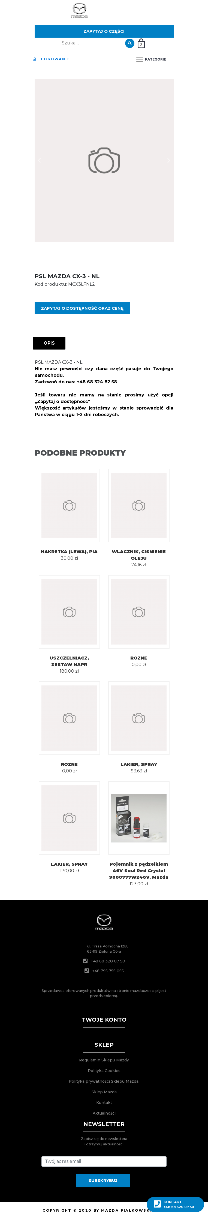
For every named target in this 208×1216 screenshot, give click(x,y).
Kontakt (104, 1102)
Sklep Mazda (104, 1091)
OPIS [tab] (49, 343)
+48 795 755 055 (108, 970)
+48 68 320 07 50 (108, 961)
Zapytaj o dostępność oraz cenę (82, 308)
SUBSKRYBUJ (103, 1180)
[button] (39, 160)
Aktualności (104, 1113)
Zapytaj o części (104, 31)
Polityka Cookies (104, 1070)
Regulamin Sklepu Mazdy (104, 1060)
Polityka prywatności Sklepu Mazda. (104, 1081)
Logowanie (51, 59)
